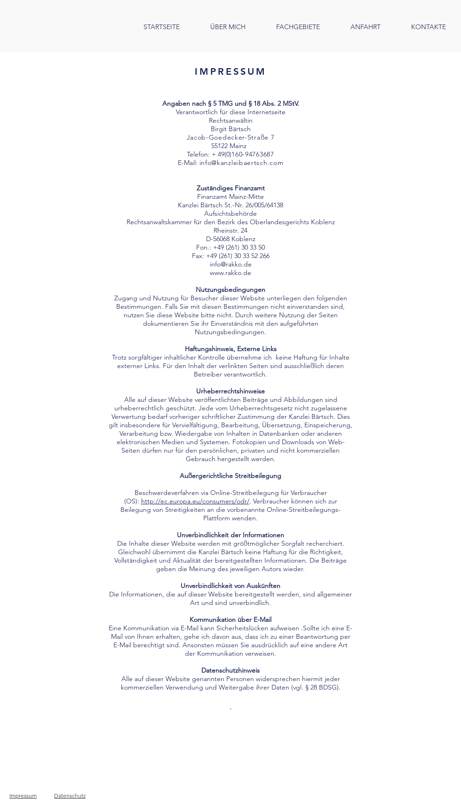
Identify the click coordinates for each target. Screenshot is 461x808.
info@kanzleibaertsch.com (241, 162)
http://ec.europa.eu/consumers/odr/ (195, 501)
